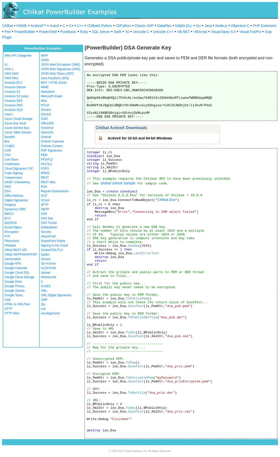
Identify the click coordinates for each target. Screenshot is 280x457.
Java (208, 26)
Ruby (84, 32)
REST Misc (48, 182)
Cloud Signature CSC (19, 168)
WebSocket (48, 277)
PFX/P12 (47, 159)
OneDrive (47, 128)
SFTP (45, 205)
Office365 (47, 123)
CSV (8, 155)
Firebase (10, 245)
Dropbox (10, 205)
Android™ (38, 26)
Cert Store (11, 159)
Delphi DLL (183, 26)
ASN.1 (9, 69)
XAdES (46, 286)
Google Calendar (16, 268)
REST (45, 177)
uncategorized (50, 313)
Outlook (46, 137)
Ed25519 (11, 223)
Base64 (10, 137)
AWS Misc (11, 78)
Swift (117, 32)
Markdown (48, 91)
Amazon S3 (12, 91)
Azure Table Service (18, 132)
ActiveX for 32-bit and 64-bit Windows (140, 138)
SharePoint (48, 236)
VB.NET (183, 32)
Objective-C (240, 26)
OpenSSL (47, 132)
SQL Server (101, 32)
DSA (8, 191)
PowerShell (48, 32)
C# (71, 26)
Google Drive (13, 281)
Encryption (12, 232)
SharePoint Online (53, 241)
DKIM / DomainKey (17, 182)
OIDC (44, 119)
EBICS (9, 214)
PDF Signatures (51, 150)
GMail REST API (16, 250)
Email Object (13, 227)
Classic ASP (144, 26)
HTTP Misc (12, 313)
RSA (44, 186)
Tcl (127, 32)
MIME (45, 87)
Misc (44, 101)
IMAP (44, 55)
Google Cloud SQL (17, 272)
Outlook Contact (51, 146)
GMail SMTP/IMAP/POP (21, 254)
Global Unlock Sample (118, 183)
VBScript (200, 32)
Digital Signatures (16, 200)
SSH (44, 214)
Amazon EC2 (13, 82)
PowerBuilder (24, 32)
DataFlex (164, 26)
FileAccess (12, 241)
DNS (8, 186)
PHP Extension (264, 26)
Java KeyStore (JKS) (55, 78)
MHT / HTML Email (53, 82)
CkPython (123, 26)
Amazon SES (13, 101)
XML (44, 290)
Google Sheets (14, 290)
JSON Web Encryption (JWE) (60, 64)
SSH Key (47, 218)
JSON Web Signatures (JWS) (60, 69)
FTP (7, 236)
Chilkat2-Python (99, 26)
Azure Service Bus (17, 128)
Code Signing (14, 173)
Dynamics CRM (15, 209)
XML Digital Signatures (56, 295)
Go (198, 26)
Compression (13, 177)
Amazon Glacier (15, 87)
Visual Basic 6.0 (223, 32)
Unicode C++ (163, 32)
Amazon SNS (14, 105)
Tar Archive (48, 263)
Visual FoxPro (250, 32)
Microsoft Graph (51, 96)
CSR (8, 150)
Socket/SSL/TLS (52, 250)
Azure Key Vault (15, 123)
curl (43, 309)
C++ (80, 26)
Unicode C (141, 32)
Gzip (8, 299)
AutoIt (54, 26)
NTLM (45, 105)
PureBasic (68, 32)
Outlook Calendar (52, 141)
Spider (45, 254)
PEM (44, 155)
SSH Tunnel (49, 223)
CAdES (9, 146)
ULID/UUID (48, 268)
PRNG (45, 173)
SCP (44, 195)
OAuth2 (46, 114)
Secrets (46, 232)
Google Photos (14, 286)
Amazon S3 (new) (16, 96)
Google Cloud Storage (19, 277)
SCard (45, 200)
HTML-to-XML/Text (17, 304)
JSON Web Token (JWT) (57, 73)
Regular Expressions (55, 191)
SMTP (45, 209)
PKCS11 (46, 164)
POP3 (45, 168)
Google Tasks (14, 295)
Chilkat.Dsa (166, 200)
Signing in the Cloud (54, 245)
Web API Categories (18, 55)
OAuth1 (46, 110)
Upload (45, 272)
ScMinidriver (49, 227)
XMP (44, 299)
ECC (8, 218)
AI (6, 64)
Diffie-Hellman (14, 195)
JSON (45, 60)
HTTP (8, 309)
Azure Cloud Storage (18, 119)
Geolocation (13, 259)
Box (7, 141)
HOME (21, 26)
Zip (43, 304)
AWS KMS (12, 73)
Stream (46, 259)
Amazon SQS (14, 110)
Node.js (221, 26)
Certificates (12, 164)
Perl (8, 32)
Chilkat (7, 26)
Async (9, 114)
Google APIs (13, 263)
